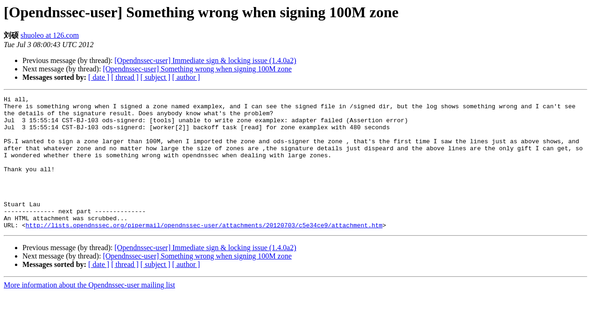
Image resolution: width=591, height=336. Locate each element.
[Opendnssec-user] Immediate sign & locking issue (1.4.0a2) (205, 60)
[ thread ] (125, 77)
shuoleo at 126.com (50, 35)
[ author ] (186, 77)
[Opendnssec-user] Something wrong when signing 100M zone (197, 69)
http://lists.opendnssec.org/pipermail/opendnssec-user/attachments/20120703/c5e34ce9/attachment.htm (204, 251)
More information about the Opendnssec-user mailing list (89, 311)
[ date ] (98, 77)
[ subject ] (155, 77)
